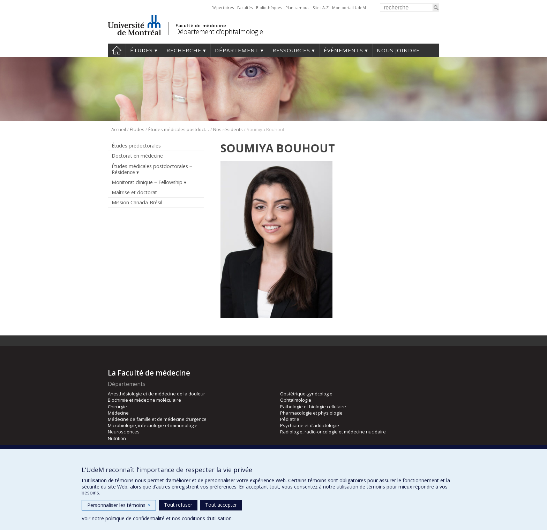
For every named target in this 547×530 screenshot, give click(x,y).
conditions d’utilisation (207, 518)
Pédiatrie (289, 419)
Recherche (183, 50)
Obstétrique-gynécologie (306, 394)
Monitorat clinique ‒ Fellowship (147, 182)
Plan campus (297, 7)
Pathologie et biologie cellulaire (313, 406)
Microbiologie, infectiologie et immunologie (152, 425)
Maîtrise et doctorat (134, 192)
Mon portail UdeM (349, 7)
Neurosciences (124, 432)
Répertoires (222, 7)
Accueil (116, 50)
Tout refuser (178, 504)
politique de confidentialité (135, 518)
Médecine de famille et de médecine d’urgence (157, 419)
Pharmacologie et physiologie (311, 413)
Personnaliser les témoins (118, 505)
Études (141, 50)
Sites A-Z (321, 7)
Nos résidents (228, 129)
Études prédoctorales (136, 145)
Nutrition (117, 438)
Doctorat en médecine (137, 155)
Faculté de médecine (200, 25)
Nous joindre (398, 50)
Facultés (245, 7)
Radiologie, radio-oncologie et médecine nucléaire (333, 432)
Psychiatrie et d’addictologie (309, 425)
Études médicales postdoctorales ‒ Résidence (178, 129)
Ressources (291, 50)
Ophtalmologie (295, 400)
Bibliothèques (269, 7)
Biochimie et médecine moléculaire (144, 400)
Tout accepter (221, 504)
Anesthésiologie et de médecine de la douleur (156, 394)
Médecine (118, 413)
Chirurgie (117, 406)
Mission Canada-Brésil (137, 202)
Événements (343, 50)
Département (237, 50)
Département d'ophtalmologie (219, 31)
